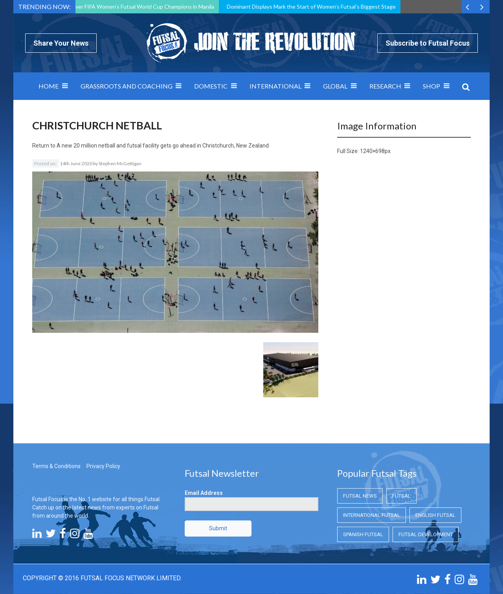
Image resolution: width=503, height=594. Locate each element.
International (275, 86)
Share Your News (60, 43)
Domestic (211, 86)
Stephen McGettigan (120, 163)
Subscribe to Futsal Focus (428, 43)
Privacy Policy (103, 422)
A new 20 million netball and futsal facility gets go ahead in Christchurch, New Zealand (163, 145)
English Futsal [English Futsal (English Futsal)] (435, 471)
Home (49, 86)
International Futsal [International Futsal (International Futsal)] (371, 471)
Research (385, 86)
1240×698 (372, 151)
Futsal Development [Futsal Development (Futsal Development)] (425, 490)
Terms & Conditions (56, 422)
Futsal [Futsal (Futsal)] (401, 452)
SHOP (431, 86)
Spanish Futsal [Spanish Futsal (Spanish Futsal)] (363, 490)
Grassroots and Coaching (127, 86)
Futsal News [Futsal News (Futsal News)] (360, 452)
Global (335, 86)
